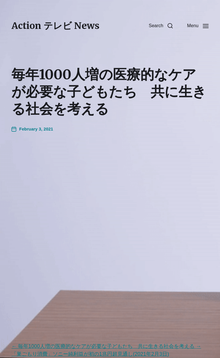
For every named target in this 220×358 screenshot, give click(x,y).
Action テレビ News (55, 25)
